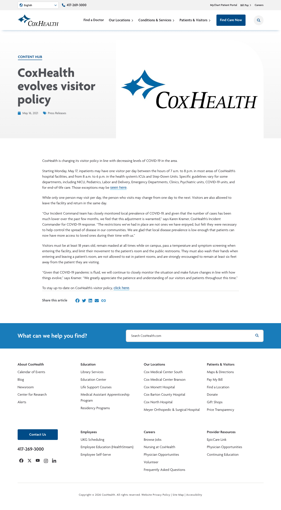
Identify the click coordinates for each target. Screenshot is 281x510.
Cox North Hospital (158, 402)
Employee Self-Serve (96, 454)
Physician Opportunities (161, 454)
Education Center (93, 379)
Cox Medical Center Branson (164, 379)
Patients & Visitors (195, 20)
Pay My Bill (215, 379)
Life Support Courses (96, 387)
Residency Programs (95, 408)
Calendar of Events (31, 372)
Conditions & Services (156, 20)
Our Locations (121, 20)
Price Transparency (220, 410)
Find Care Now (231, 20)
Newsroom (26, 387)
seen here (118, 187)
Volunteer (151, 462)
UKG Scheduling (92, 439)
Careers (259, 5)
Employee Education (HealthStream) (107, 447)
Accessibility (194, 494)
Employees (89, 432)
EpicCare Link (216, 439)
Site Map (178, 494)
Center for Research (32, 394)
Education (88, 364)
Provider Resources (221, 432)
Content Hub (30, 57)
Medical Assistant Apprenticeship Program (105, 397)
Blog (21, 379)
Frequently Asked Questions (164, 470)
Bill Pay (245, 5)
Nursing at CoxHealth (159, 447)
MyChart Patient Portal (223, 5)
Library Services (92, 372)
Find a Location (218, 387)
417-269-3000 (76, 5)
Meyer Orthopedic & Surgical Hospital (172, 410)
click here (121, 288)
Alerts (22, 402)
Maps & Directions (220, 372)
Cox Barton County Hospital (164, 394)
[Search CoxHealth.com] (195, 336)
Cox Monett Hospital (159, 387)
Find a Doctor (93, 20)
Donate (212, 394)
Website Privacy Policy (155, 494)
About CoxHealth (31, 364)
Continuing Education (223, 454)
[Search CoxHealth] (259, 20)
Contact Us (37, 434)
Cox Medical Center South (163, 372)
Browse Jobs (153, 439)
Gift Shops (215, 402)
